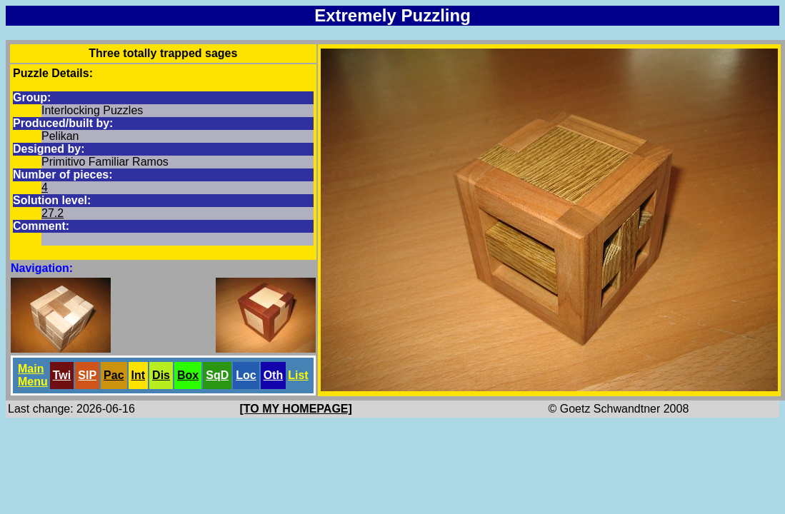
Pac (114, 375)
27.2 (52, 213)
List (298, 375)
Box (188, 375)
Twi (62, 375)
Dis (161, 375)
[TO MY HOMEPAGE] (296, 409)
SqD (217, 375)
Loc (246, 375)
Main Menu (33, 375)
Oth (274, 375)
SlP (87, 375)
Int (138, 375)
